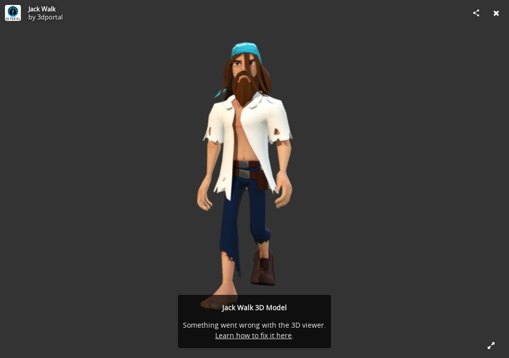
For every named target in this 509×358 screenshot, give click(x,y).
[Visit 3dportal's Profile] (13, 13)
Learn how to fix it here (253, 335)
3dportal (50, 16)
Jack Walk (42, 8)
